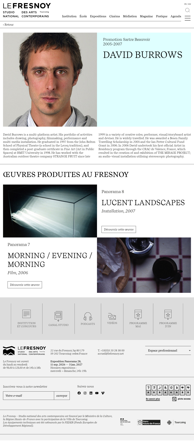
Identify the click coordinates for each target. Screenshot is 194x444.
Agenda (176, 16)
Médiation (130, 16)
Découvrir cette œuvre (119, 229)
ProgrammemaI (138, 324)
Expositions (98, 16)
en (189, 4)
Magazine (146, 16)
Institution (69, 16)
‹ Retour (8, 24)
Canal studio (58, 324)
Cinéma (114, 16)
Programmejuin (168, 324)
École (83, 16)
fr (185, 4)
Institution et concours (26, 324)
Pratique (161, 16)
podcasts (88, 323)
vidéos (112, 323)
